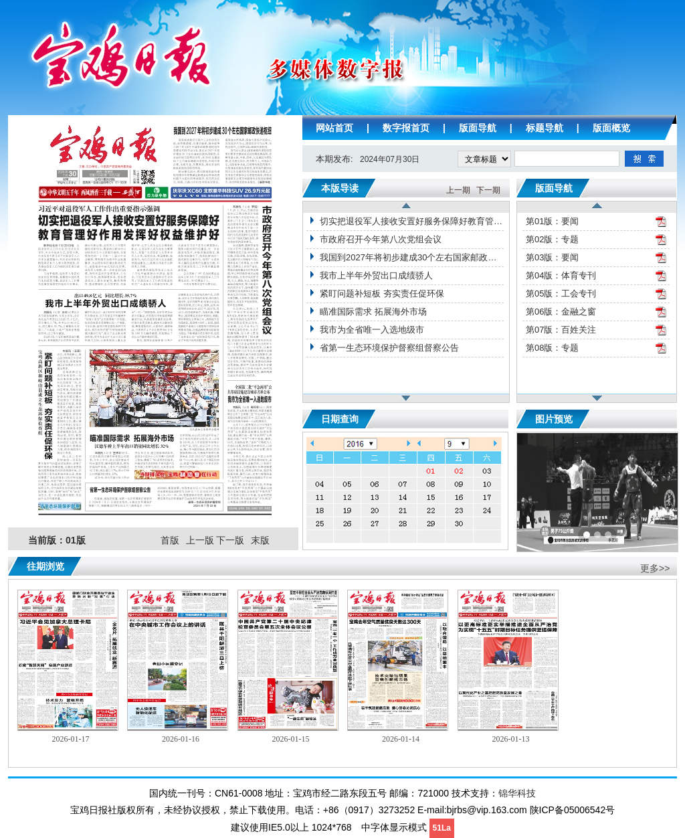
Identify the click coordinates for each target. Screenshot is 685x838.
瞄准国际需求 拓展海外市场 (373, 312)
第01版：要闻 (552, 221)
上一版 (200, 540)
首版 (170, 540)
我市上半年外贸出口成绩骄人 (376, 275)
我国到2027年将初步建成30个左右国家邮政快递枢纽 (412, 257)
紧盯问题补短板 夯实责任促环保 (382, 293)
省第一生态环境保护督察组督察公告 (389, 348)
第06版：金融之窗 (561, 312)
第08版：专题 (552, 348)
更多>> (655, 568)
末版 (260, 540)
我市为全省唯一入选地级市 (372, 330)
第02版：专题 (552, 239)
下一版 (230, 540)
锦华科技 (517, 793)
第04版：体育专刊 (561, 275)
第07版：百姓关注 (561, 330)
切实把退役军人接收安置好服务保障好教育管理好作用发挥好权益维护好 (412, 221)
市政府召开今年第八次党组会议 (381, 239)
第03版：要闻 (552, 257)
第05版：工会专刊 (561, 293)
